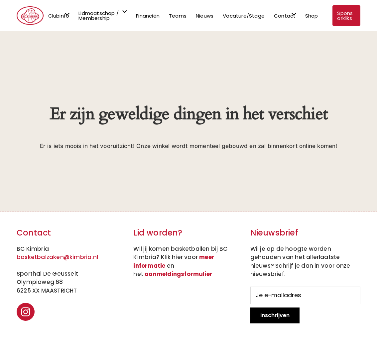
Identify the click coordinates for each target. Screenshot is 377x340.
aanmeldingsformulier (178, 274)
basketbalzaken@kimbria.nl (57, 257)
